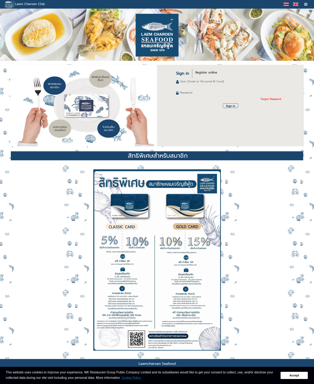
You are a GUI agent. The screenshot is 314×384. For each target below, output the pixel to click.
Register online (206, 72)
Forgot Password (271, 99)
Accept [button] (294, 375)
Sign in (182, 73)
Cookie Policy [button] (131, 377)
